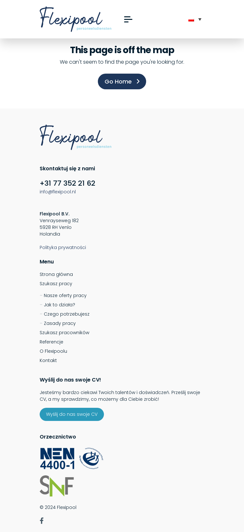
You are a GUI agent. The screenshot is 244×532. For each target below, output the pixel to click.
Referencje (51, 342)
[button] (128, 19)
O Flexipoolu (53, 351)
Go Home (122, 81)
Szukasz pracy (56, 283)
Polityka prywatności (63, 247)
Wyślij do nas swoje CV (72, 414)
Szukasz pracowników (64, 332)
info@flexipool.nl (58, 192)
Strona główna (56, 274)
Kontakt (48, 360)
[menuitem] (194, 19)
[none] (194, 19)
